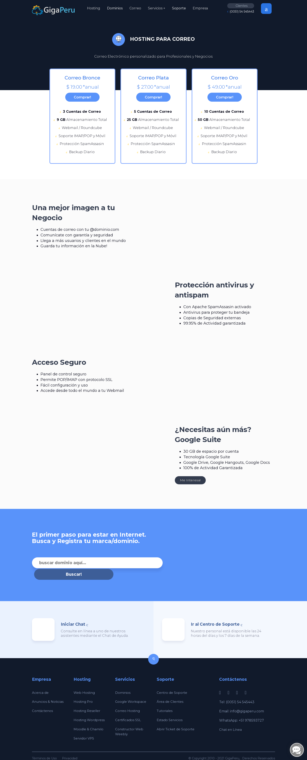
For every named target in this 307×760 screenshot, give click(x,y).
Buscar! (169, 564)
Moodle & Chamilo (89, 720)
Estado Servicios (170, 711)
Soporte (179, 8)
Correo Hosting (128, 701)
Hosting (93, 8)
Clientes (242, 6)
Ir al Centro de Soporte (215, 614)
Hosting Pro (84, 692)
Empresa (200, 8)
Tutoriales (165, 701)
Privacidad (69, 749)
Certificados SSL (128, 711)
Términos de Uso (44, 749)
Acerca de (40, 683)
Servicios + (156, 8)
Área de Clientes (170, 692)
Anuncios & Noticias (48, 692)
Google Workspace (131, 692)
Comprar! (82, 98)
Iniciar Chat (73, 614)
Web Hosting (85, 683)
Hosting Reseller (88, 701)
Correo (135, 8)
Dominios (115, 8)
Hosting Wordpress (90, 711)
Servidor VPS (85, 729)
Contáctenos (43, 701)
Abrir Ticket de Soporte (177, 720)
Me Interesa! (190, 482)
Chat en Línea (231, 720)
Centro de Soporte (173, 683)
